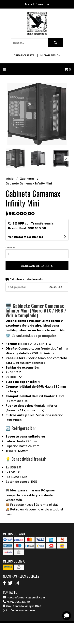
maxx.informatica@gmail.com (24, 597)
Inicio (10, 178)
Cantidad (10, 247)
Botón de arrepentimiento (21, 610)
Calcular (55, 287)
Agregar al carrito (37, 265)
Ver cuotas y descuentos (25, 237)
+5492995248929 (16, 602)
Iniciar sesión (50, 55)
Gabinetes (27, 178)
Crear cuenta (24, 55)
